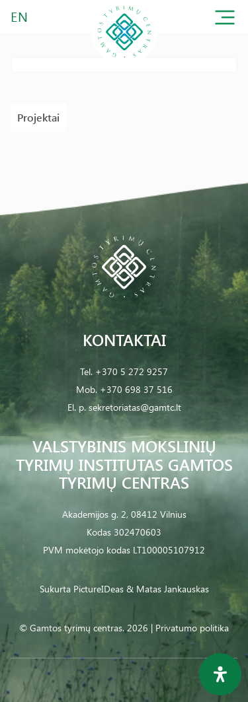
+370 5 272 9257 (131, 371)
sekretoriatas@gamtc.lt (135, 407)
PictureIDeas (98, 588)
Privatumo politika (192, 627)
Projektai (38, 117)
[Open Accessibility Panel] (220, 674)
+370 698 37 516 (136, 389)
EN (20, 16)
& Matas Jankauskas (167, 588)
